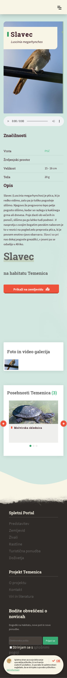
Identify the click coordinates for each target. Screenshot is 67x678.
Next (64, 424)
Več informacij (13, 669)
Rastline (15, 544)
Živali (13, 537)
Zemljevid (17, 530)
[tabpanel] (33, 421)
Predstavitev (19, 523)
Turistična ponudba (25, 550)
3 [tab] (37, 446)
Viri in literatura (21, 596)
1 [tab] (30, 446)
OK (58, 661)
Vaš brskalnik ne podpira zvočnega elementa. (34, 121)
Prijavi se (50, 640)
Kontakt (15, 589)
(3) (54, 393)
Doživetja (16, 557)
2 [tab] (33, 446)
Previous (3, 424)
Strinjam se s (29, 650)
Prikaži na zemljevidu (31, 289)
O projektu (17, 582)
